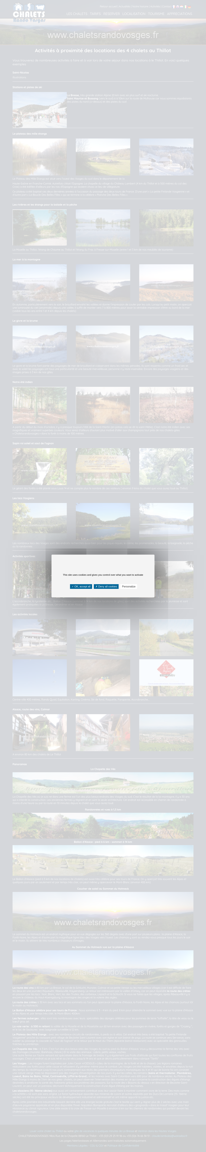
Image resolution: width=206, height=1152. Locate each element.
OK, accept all (81, 586)
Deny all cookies (106, 586)
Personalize (129, 586)
